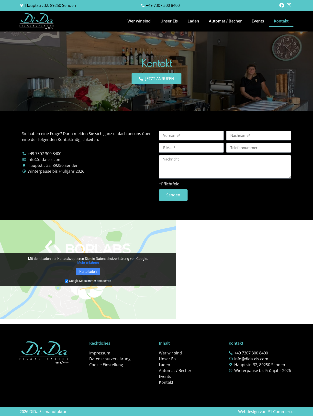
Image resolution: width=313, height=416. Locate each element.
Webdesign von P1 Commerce (265, 411)
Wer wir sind (139, 21)
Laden (193, 21)
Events (258, 21)
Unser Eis (169, 21)
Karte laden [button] (88, 272)
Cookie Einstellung (106, 364)
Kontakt (281, 21)
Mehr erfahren (88, 263)
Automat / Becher (225, 21)
